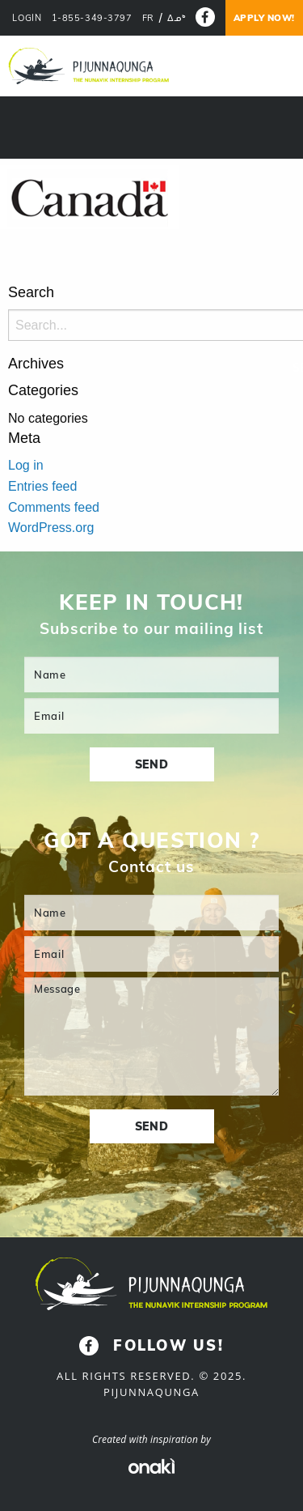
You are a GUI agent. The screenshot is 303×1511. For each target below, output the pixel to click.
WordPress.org (51, 527)
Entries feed (42, 486)
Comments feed (53, 507)
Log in (26, 465)
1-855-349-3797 (92, 18)
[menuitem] (148, 18)
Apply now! (265, 17)
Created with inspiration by (151, 1439)
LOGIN (26, 18)
